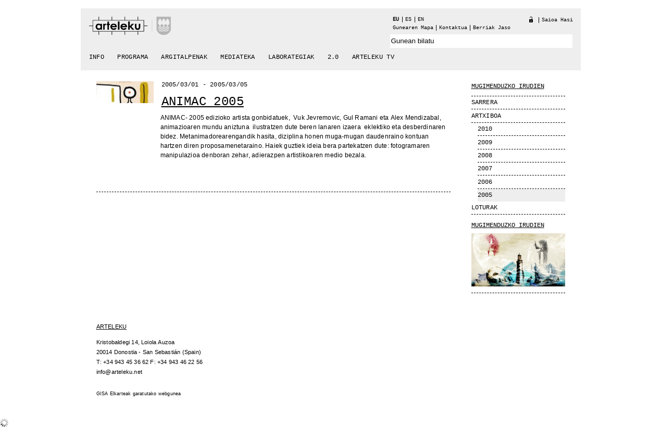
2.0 (333, 57)
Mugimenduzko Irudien (507, 225)
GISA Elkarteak (113, 394)
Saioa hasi (557, 20)
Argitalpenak (184, 57)
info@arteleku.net (119, 372)
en (421, 19)
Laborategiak (291, 57)
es (408, 19)
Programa (132, 57)
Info (97, 57)
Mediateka (237, 57)
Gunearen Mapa (413, 28)
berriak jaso (491, 28)
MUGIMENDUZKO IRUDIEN (507, 86)
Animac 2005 (202, 102)
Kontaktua (453, 28)
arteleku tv (373, 57)
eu (396, 19)
